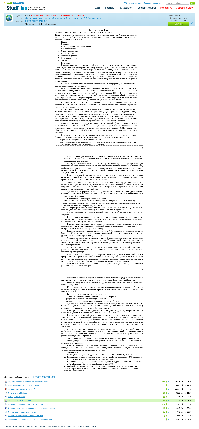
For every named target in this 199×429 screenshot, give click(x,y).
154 (163, 404)
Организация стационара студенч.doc (23, 385)
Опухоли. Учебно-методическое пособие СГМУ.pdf (29, 382)
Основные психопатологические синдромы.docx (28, 404)
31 (164, 412)
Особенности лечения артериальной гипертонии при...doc (32, 419)
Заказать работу (184, 8)
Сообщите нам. (81, 15)
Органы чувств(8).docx (17, 393)
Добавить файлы (147, 8)
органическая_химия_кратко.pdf (21, 389)
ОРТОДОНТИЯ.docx (16, 397)
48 (164, 397)
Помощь (9, 426)
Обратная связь (135, 3)
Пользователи (125, 8)
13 (164, 408)
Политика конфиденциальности (84, 426)
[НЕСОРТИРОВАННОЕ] (36, 21)
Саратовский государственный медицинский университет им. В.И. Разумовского (63, 18)
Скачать (179, 24)
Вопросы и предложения (154, 3)
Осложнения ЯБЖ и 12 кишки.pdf (22, 401)
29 (164, 393)
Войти (9, 3)
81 (164, 389)
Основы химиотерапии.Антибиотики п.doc (25, 416)
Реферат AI (166, 8)
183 (163, 382)
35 (164, 401)
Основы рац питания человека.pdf (22, 412)
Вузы (97, 8)
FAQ (126, 3)
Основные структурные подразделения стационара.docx (31, 408)
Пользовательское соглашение (59, 426)
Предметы (109, 8)
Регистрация (18, 3)
